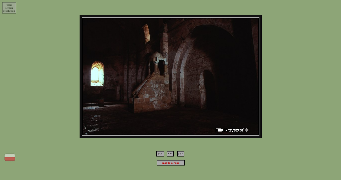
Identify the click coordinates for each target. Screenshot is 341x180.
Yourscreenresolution (9, 7)
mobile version (171, 162)
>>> (180, 153)
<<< (160, 153)
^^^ (170, 153)
